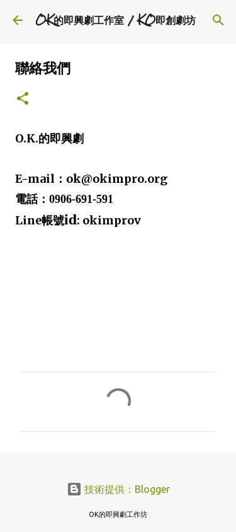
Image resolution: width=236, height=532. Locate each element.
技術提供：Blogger (118, 489)
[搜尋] (218, 20)
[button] (22, 99)
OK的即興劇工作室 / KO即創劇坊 (115, 20)
